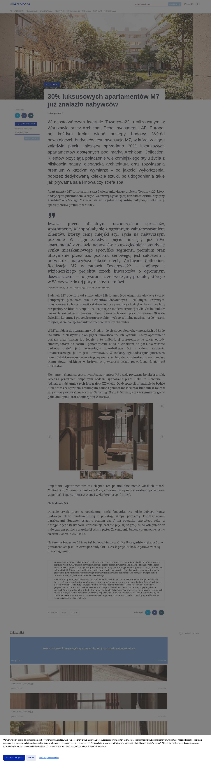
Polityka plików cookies (49, 758)
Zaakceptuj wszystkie (14, 758)
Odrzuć (31, 758)
